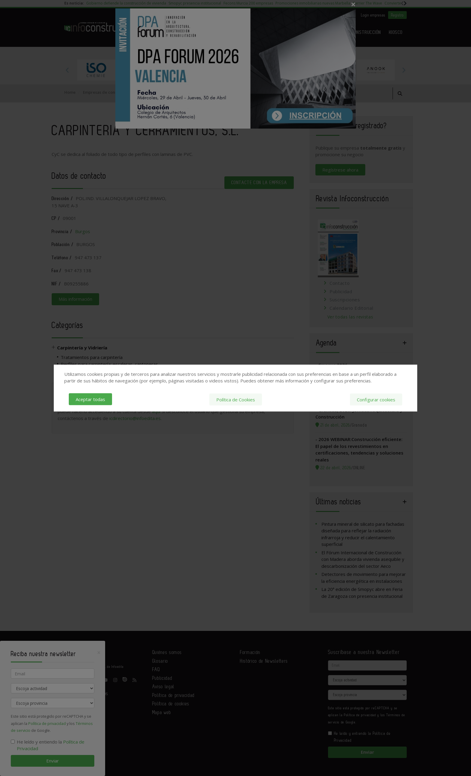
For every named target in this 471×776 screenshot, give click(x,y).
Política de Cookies (235, 399)
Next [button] (404, 70)
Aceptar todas (90, 399)
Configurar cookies (376, 399)
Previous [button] (67, 70)
